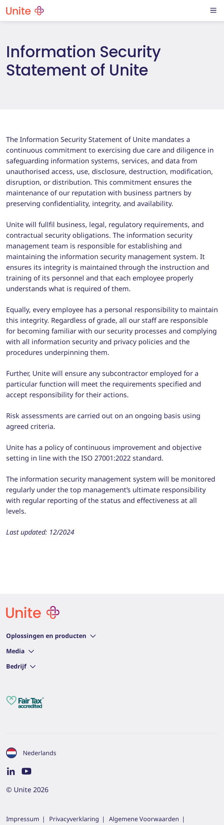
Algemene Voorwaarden (144, 819)
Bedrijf (20, 666)
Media (20, 651)
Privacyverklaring (74, 819)
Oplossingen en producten (51, 636)
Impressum (22, 819)
